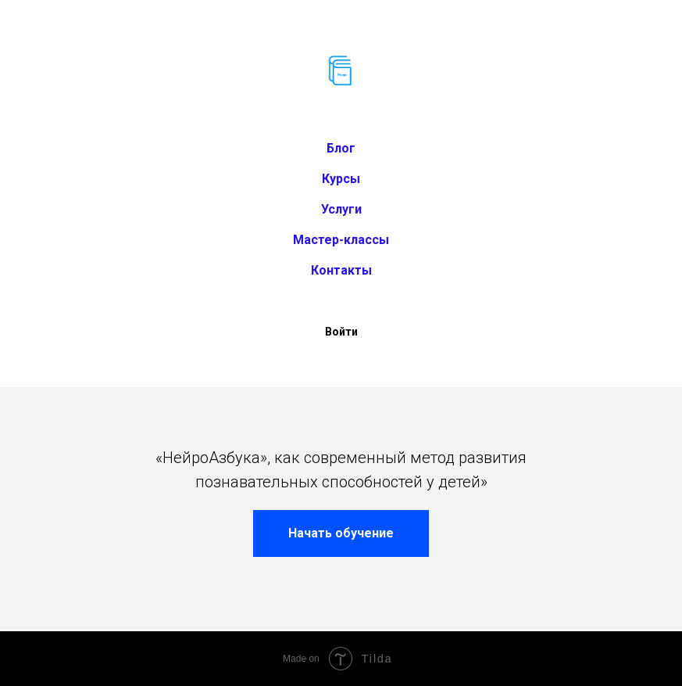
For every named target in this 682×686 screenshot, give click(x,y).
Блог (341, 148)
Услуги (341, 209)
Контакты (341, 270)
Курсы (341, 178)
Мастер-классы (341, 239)
